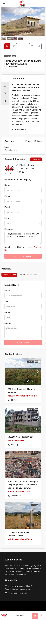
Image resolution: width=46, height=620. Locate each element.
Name (7, 185)
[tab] (7, 46)
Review (7, 323)
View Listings (36, 159)
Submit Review (23, 342)
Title (6, 301)
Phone (7, 196)
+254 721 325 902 (27, 169)
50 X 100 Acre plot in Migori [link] (20, 437)
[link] (23, 371)
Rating (7, 312)
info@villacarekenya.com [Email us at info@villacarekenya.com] (17, 593)
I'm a (6, 218)
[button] (32, 46)
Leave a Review (9, 275)
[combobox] (23, 223)
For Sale (8, 56)
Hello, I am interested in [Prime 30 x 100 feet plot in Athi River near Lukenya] (23, 238)
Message (8, 229)
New (13, 56)
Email (7, 207)
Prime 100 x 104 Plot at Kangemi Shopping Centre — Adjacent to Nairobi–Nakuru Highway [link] (23, 485)
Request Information (23, 256)
